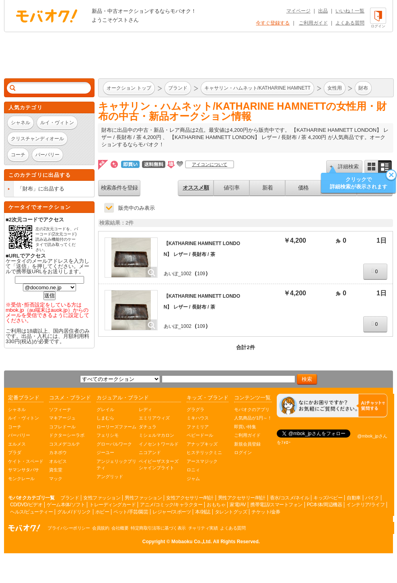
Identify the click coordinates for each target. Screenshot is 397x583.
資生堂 (55, 469)
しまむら (105, 417)
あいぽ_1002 (177, 273)
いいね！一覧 (349, 11)
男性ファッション (143, 498)
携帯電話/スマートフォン (276, 504)
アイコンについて (209, 164)
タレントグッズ (231, 512)
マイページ (298, 11)
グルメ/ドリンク (74, 512)
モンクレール (21, 478)
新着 (267, 187)
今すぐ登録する (273, 23)
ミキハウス (198, 417)
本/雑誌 (202, 512)
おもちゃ (216, 504)
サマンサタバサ (23, 469)
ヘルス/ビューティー (31, 512)
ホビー (102, 512)
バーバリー (19, 435)
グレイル (105, 409)
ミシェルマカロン (156, 435)
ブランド (69, 498)
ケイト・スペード (25, 461)
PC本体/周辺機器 (324, 504)
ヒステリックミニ (204, 452)
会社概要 (119, 528)
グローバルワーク (114, 444)
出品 (323, 11)
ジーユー (105, 452)
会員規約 (100, 528)
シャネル (17, 409)
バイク (372, 498)
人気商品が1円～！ (253, 417)
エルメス (17, 444)
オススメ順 (196, 187)
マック (55, 478)
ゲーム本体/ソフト (66, 504)
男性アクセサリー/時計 (241, 498)
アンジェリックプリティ (116, 464)
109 (201, 273)
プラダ (14, 452)
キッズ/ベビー (327, 498)
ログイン (243, 452)
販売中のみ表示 (136, 208)
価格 (303, 187)
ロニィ (193, 469)
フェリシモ (108, 435)
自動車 (354, 498)
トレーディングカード (112, 504)
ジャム (193, 478)
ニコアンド (150, 452)
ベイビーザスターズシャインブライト (159, 464)
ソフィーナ (60, 409)
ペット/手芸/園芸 (130, 512)
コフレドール (62, 426)
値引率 (231, 187)
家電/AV (238, 504)
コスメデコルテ (64, 444)
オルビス (58, 461)
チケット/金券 (265, 512)
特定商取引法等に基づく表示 (158, 528)
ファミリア (198, 426)
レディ (145, 409)
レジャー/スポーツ (171, 512)
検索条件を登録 (119, 187)
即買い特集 (245, 426)
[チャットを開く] (332, 405)
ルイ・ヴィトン (23, 417)
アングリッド (110, 476)
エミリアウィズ (154, 417)
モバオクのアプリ (251, 409)
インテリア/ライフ (365, 504)
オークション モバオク (46, 16)
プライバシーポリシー (68, 528)
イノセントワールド (159, 444)
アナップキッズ (202, 444)
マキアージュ (62, 417)
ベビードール (200, 435)
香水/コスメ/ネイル (289, 498)
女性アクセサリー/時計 (190, 498)
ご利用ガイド (313, 23)
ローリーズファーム (116, 426)
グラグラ (195, 409)
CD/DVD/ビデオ (26, 504)
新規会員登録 (247, 444)
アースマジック (202, 461)
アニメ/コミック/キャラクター (171, 504)
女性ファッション (101, 498)
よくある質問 (349, 23)
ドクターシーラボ (66, 435)
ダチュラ (147, 426)
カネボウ (58, 452)
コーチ (14, 426)
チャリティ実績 (203, 528)
